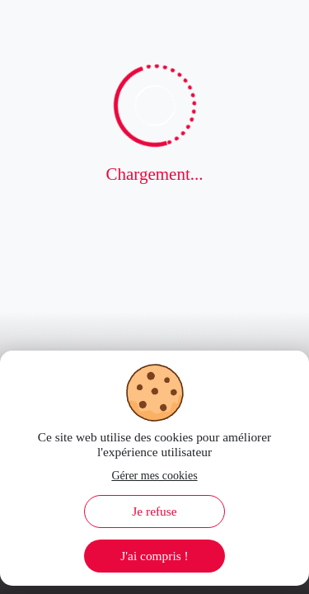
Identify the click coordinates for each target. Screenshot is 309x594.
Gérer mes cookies (154, 475)
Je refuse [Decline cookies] (154, 511)
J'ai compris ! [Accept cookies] (154, 556)
